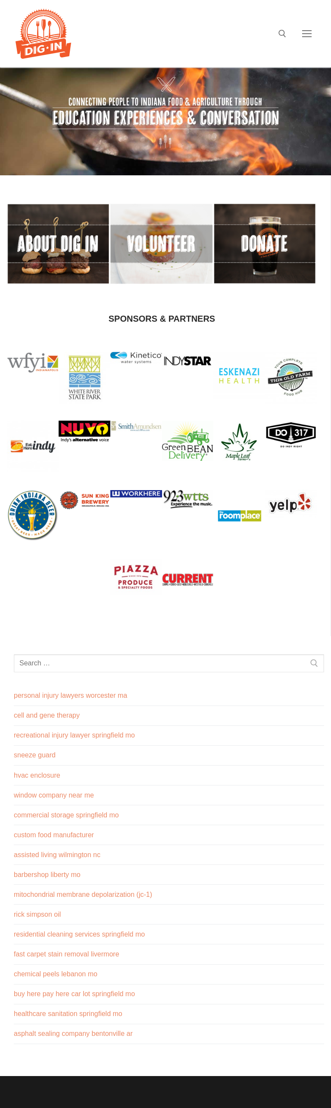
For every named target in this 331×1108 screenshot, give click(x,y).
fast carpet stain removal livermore (66, 954)
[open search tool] (282, 34)
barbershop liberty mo (47, 874)
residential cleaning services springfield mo (79, 934)
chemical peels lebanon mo (55, 974)
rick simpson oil (37, 914)
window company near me (54, 795)
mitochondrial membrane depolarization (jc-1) (83, 894)
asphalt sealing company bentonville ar (73, 1033)
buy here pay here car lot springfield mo (74, 993)
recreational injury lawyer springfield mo (74, 735)
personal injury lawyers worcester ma (70, 695)
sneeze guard (35, 755)
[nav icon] (307, 34)
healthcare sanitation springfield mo (68, 1013)
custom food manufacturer (54, 835)
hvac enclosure (37, 775)
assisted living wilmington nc (57, 854)
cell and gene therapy (47, 715)
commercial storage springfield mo (66, 815)
